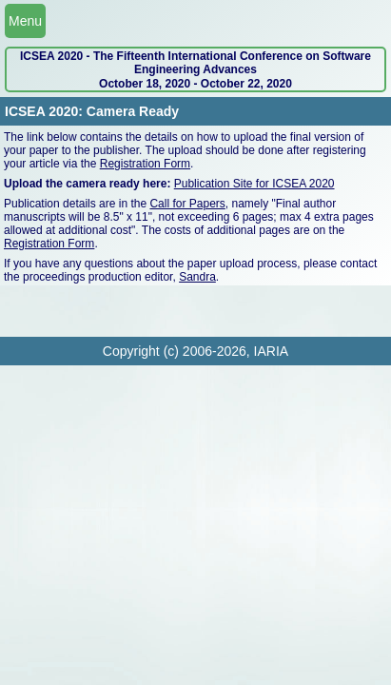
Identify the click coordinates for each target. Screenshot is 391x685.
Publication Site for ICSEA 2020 (254, 183)
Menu (25, 21)
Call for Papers (187, 203)
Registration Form (145, 163)
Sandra (197, 277)
